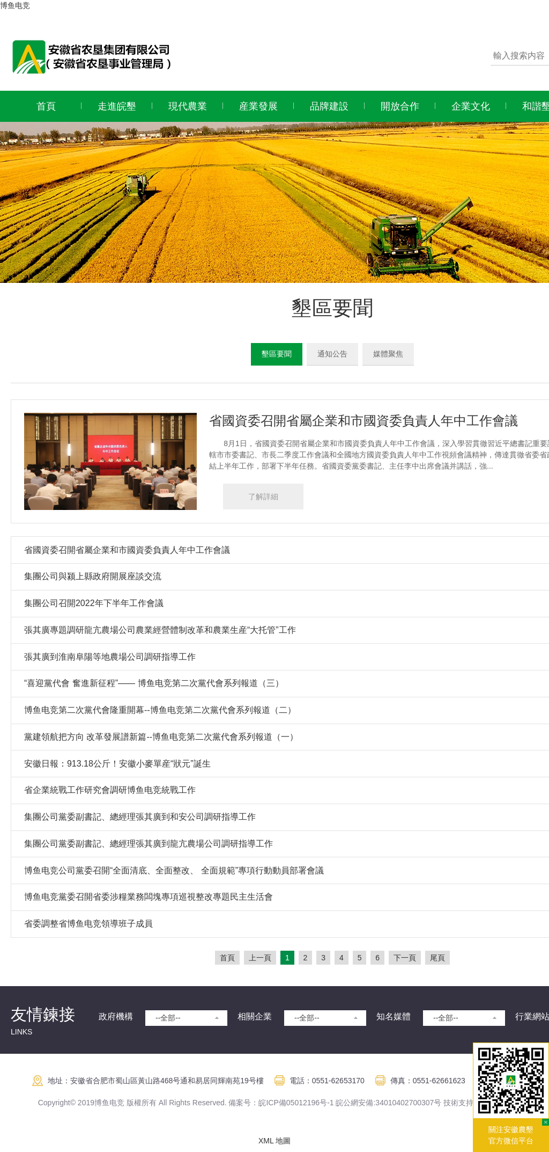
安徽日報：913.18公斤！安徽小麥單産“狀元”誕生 (117, 763)
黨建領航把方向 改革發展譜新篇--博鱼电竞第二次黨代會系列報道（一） (161, 736)
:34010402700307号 (407, 1102)
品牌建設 (329, 106)
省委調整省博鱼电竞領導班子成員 (88, 923)
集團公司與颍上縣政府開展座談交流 (92, 576)
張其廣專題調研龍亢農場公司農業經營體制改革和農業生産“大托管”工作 (160, 630)
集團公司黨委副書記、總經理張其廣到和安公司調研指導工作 (140, 816)
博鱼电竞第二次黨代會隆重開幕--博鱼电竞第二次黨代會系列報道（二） (160, 709)
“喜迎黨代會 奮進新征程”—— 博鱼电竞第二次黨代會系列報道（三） (154, 683)
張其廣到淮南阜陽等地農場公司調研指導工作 (110, 656)
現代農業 (187, 106)
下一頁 (405, 957)
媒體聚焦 (388, 353)
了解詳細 (263, 496)
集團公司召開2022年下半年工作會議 (94, 603)
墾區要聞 (277, 353)
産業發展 (258, 106)
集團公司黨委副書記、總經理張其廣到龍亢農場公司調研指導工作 (148, 843)
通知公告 (332, 353)
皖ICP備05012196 (289, 1102)
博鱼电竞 (15, 5)
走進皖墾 (117, 106)
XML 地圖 (274, 1140)
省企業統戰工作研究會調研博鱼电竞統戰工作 (110, 789)
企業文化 (470, 106)
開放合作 (400, 106)
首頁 (46, 106)
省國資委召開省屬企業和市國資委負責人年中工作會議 (363, 420)
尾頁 (437, 957)
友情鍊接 (43, 1014)
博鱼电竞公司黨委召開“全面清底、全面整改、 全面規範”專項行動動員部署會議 (174, 870)
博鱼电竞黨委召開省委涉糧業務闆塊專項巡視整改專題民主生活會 (148, 896)
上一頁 (260, 957)
